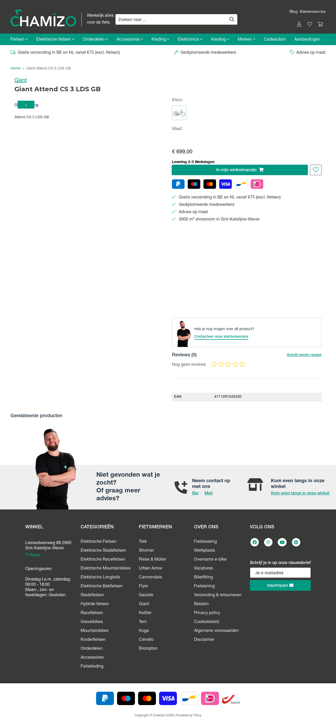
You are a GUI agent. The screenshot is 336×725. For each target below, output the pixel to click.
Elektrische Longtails (100, 578)
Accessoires (130, 39)
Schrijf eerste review (304, 355)
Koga (144, 631)
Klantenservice (313, 12)
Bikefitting (203, 578)
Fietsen (19, 39)
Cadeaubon (275, 40)
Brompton (148, 649)
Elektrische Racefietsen (103, 560)
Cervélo (146, 640)
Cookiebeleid (206, 622)
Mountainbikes (94, 631)
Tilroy (197, 715)
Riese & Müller (152, 560)
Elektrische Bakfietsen (102, 586)
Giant (20, 80)
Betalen (201, 604)
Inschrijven (280, 585)
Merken (246, 39)
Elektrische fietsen (55, 39)
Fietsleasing (205, 542)
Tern (143, 622)
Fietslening (204, 586)
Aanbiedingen (307, 40)
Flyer (143, 586)
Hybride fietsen (95, 604)
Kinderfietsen (93, 640)
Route (33, 555)
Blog (294, 12)
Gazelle (146, 595)
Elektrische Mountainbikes (105, 569)
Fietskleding (92, 667)
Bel (195, 494)
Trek (143, 542)
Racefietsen (92, 613)
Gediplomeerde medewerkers (205, 53)
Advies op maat (308, 53)
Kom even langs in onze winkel (300, 494)
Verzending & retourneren (218, 595)
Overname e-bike (210, 560)
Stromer (146, 551)
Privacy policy (207, 613)
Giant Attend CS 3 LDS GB (48, 69)
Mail (208, 494)
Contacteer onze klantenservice (221, 337)
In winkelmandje (240, 170)
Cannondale (150, 578)
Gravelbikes (92, 622)
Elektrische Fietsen (99, 542)
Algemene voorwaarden (216, 631)
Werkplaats (204, 551)
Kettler (145, 613)
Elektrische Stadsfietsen (103, 551)
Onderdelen (95, 39)
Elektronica (190, 39)
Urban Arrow (150, 569)
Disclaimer (204, 640)
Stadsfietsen (92, 595)
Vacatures (203, 569)
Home (15, 69)
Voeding (220, 39)
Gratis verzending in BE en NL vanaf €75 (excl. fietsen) (65, 53)
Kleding (160, 39)
